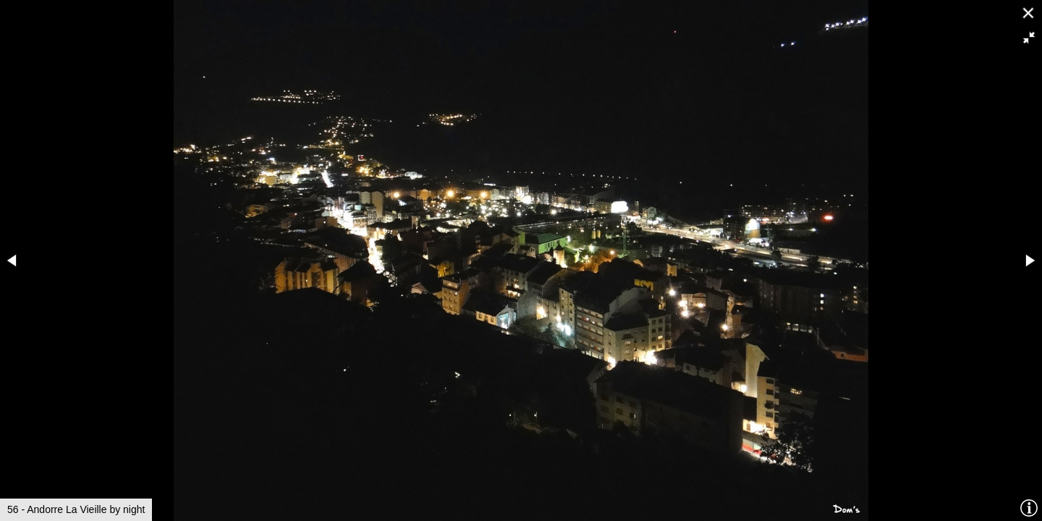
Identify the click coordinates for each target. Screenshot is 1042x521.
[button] (1029, 37)
